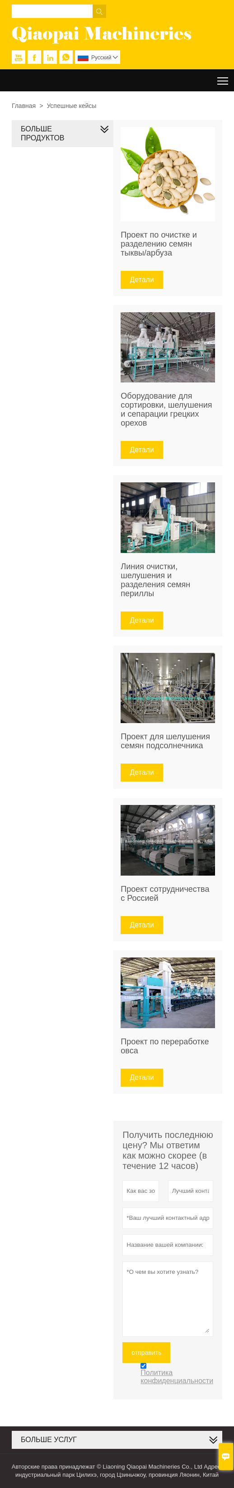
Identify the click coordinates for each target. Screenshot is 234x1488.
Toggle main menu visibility (223, 77)
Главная (24, 105)
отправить (146, 1352)
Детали (142, 279)
